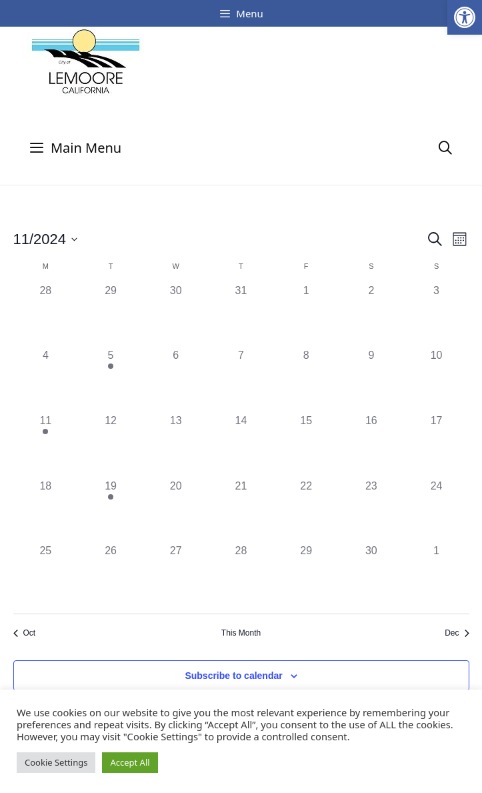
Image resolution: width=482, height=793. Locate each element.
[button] (464, 17)
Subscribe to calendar (233, 675)
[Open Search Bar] (445, 148)
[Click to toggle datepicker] (45, 239)
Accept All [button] (129, 762)
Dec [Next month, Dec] (457, 633)
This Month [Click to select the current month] (241, 633)
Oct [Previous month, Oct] (24, 633)
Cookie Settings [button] (56, 762)
